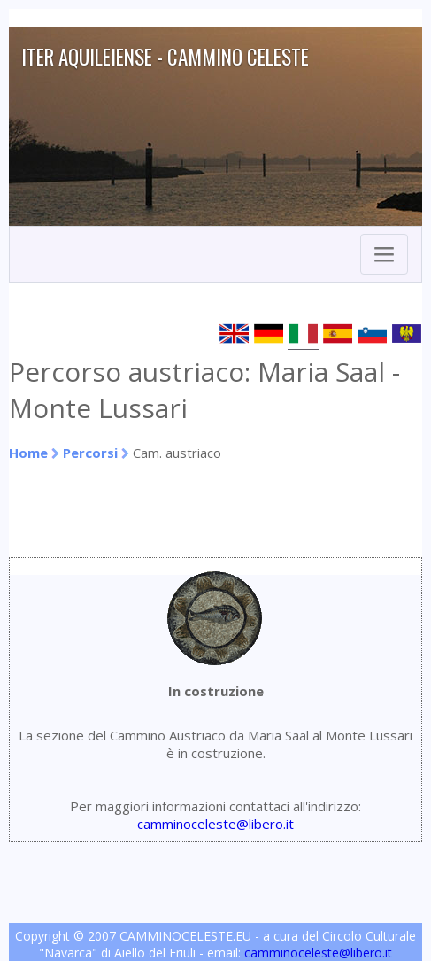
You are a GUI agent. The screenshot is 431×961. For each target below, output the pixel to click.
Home (28, 452)
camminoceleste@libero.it (215, 824)
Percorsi (90, 452)
